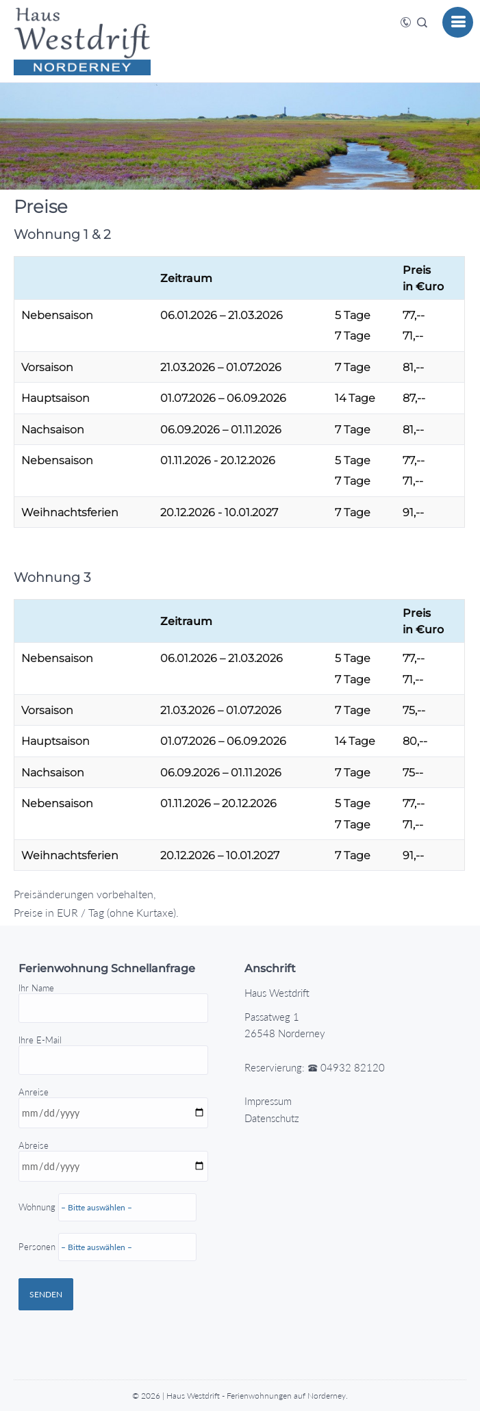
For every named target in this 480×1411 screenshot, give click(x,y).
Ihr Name (113, 998)
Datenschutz (271, 1118)
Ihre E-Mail (113, 1050)
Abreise (117, 1230)
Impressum (268, 1101)
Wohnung (117, 1261)
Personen (107, 1275)
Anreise (117, 1203)
